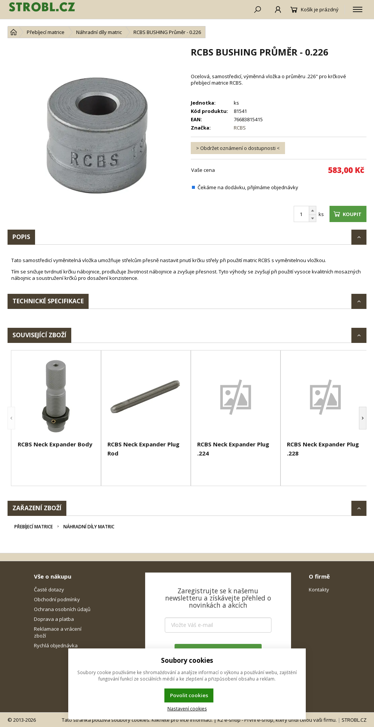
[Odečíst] (312, 218)
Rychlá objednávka (56, 645)
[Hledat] (253, 9)
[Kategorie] (357, 9)
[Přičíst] (312, 210)
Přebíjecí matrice (33, 526)
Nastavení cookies (187, 708)
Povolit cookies (189, 695)
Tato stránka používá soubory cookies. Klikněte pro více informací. (137, 719)
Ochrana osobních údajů (62, 609)
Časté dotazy (49, 589)
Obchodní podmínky (57, 599)
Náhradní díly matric (88, 526)
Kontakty (319, 589)
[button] (11, 418)
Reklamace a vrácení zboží (57, 632)
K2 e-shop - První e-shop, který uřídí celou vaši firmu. (277, 719)
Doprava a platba (54, 619)
